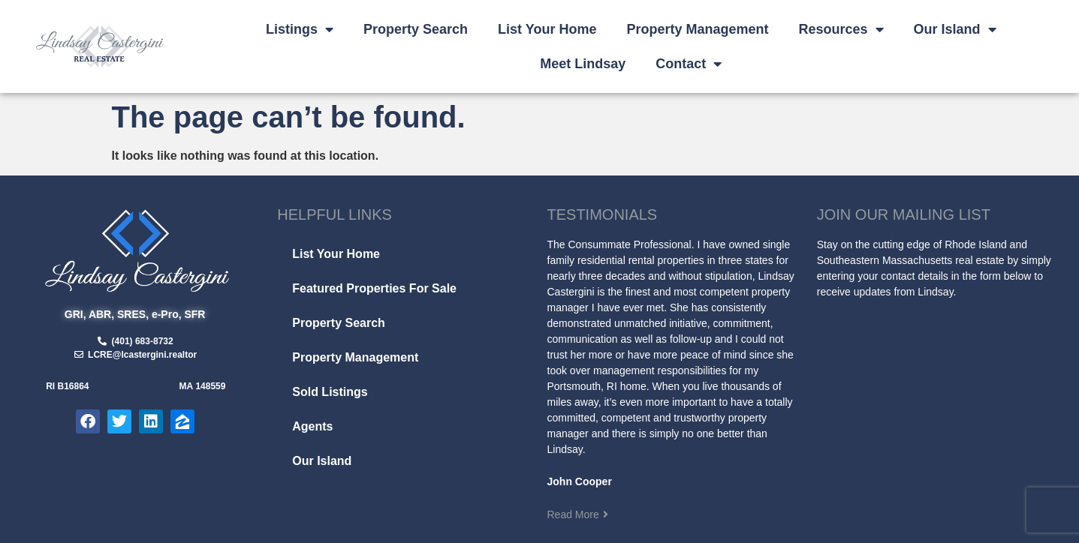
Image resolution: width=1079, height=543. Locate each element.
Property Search (415, 29)
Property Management (697, 29)
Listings (299, 29)
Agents (312, 426)
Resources (840, 29)
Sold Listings (329, 392)
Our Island (955, 29)
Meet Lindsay (582, 63)
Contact (689, 64)
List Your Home (547, 29)
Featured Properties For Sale (374, 288)
